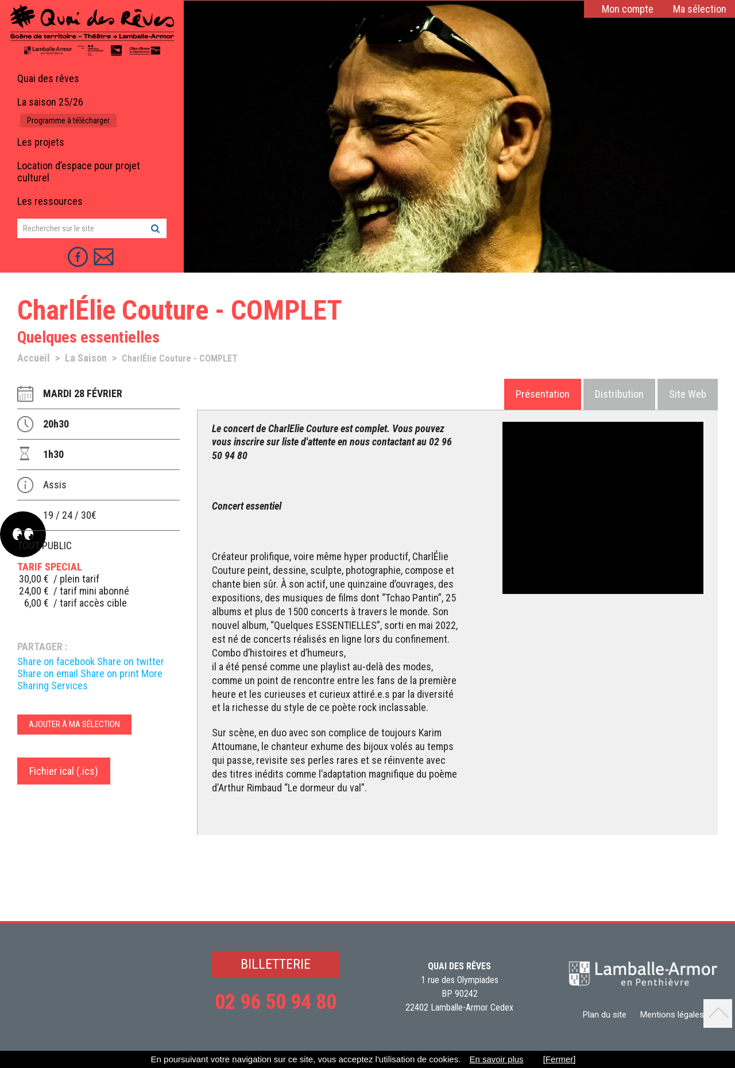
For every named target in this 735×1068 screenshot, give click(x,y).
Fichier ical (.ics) (63, 771)
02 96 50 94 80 (275, 1002)
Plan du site (604, 1014)
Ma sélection (699, 9)
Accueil (33, 358)
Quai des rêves (48, 78)
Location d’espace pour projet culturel (78, 172)
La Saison (86, 358)
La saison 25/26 (50, 102)
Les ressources (50, 201)
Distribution (619, 394)
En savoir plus (496, 1059)
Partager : (42, 646)
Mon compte (627, 9)
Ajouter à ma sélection (74, 724)
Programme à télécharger (68, 120)
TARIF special (49, 567)
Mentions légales (672, 1014)
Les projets (40, 142)
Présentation (543, 394)
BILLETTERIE (276, 964)
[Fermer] (559, 1059)
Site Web (687, 394)
